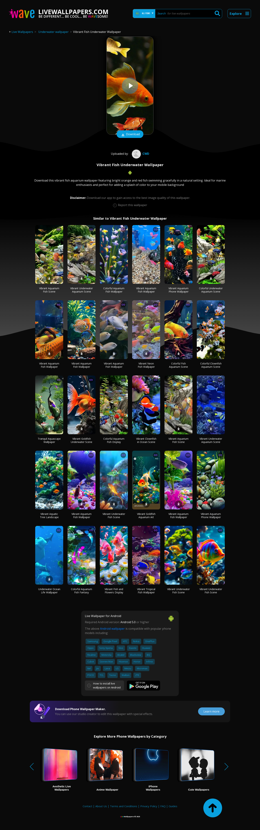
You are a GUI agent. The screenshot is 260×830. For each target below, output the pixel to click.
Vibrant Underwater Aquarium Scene (81, 290)
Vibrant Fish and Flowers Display (114, 590)
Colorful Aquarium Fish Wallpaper (113, 290)
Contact (87, 806)
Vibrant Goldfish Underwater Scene (81, 440)
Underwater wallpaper (53, 32)
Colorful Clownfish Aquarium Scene (211, 365)
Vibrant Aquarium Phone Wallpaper (178, 290)
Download (130, 134)
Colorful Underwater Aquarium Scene (211, 290)
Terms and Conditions (123, 806)
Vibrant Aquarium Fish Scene (49, 290)
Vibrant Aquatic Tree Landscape (49, 515)
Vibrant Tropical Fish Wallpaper (146, 590)
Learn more (211, 711)
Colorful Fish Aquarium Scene (178, 365)
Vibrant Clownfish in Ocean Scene (146, 440)
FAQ (163, 806)
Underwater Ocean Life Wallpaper (49, 590)
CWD (140, 154)
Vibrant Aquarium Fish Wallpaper (146, 290)
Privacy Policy (148, 806)
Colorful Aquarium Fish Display (113, 440)
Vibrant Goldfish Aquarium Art (146, 515)
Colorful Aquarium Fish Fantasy (81, 590)
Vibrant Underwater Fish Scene (114, 515)
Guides (173, 806)
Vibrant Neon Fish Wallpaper (146, 365)
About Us (101, 806)
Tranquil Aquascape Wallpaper (49, 440)
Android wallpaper (112, 629)
